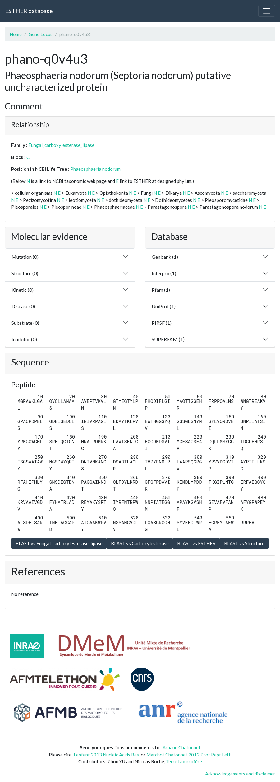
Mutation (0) (25, 257)
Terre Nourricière (184, 761)
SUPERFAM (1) (168, 339)
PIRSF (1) (162, 323)
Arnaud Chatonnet (181, 747)
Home (16, 34)
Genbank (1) (165, 257)
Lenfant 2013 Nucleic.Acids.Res (106, 754)
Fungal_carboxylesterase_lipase (61, 145)
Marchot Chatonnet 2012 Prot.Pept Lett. (189, 754)
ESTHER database (29, 10)
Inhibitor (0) (24, 339)
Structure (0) (24, 273)
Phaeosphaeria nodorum (95, 169)
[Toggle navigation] (266, 11)
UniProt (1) (164, 306)
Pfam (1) (161, 290)
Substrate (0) (25, 323)
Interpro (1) (164, 273)
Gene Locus (41, 34)
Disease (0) (23, 306)
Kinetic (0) (22, 290)
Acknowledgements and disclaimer (240, 773)
